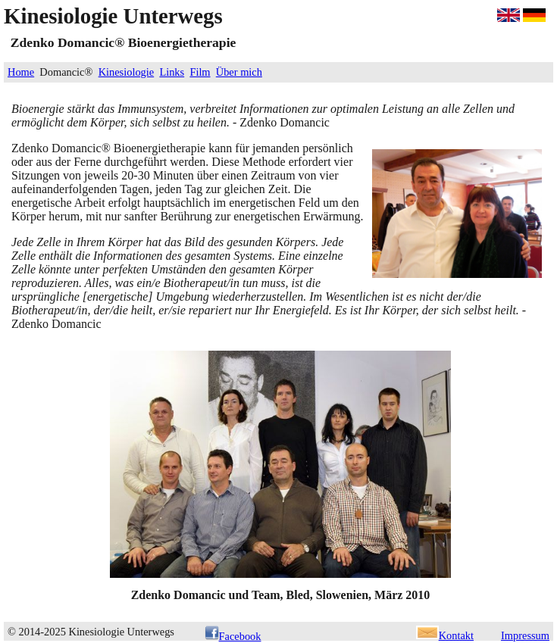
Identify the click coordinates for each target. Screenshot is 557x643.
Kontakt (445, 635)
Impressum (525, 635)
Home (21, 72)
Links (171, 72)
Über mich (239, 72)
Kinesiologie (127, 72)
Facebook (233, 636)
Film (199, 72)
